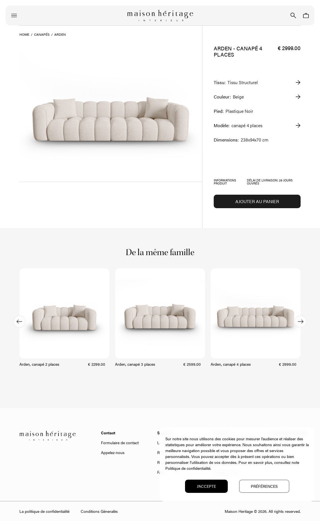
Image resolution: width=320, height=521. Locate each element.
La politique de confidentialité (44, 511)
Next (300, 321)
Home (24, 34)
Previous (19, 321)
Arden (60, 34)
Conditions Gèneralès (99, 511)
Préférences (264, 486)
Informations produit (225, 182)
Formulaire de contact (120, 442)
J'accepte (206, 486)
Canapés (41, 34)
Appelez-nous (113, 452)
